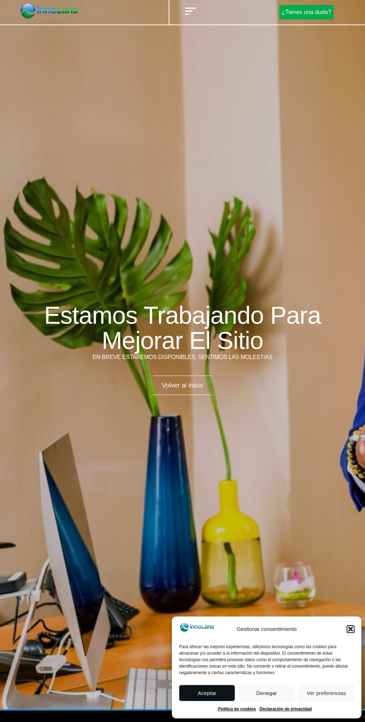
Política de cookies (237, 709)
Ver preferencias (326, 693)
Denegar (266, 693)
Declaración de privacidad (285, 709)
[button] (350, 629)
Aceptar (207, 693)
